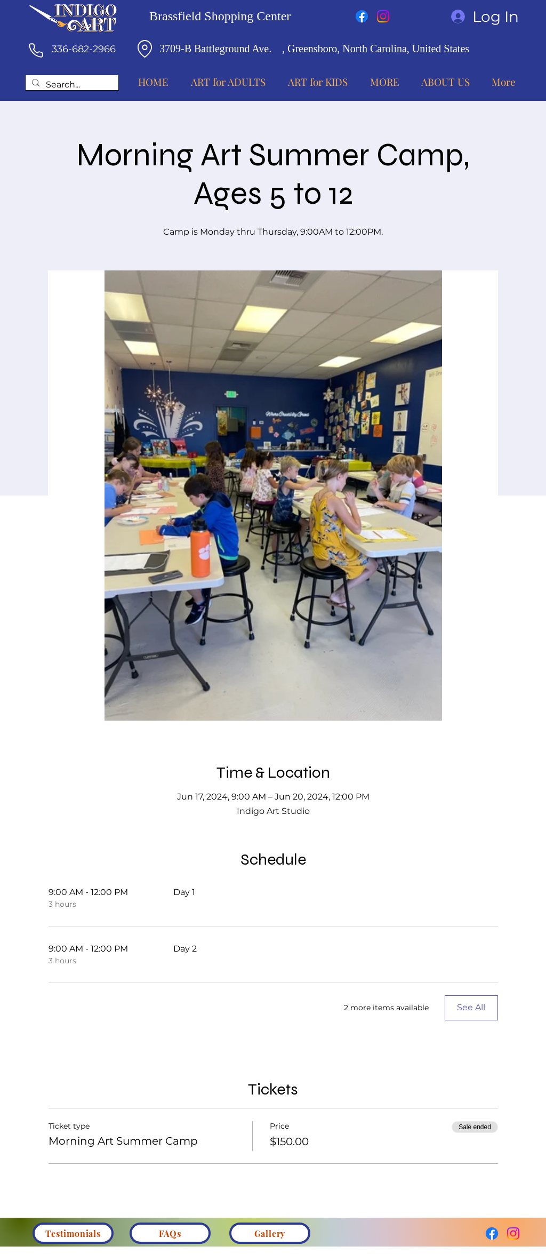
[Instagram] (383, 16)
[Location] (144, 48)
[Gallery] (269, 1233)
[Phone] (35, 50)
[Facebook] (362, 16)
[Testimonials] (73, 1233)
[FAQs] (170, 1233)
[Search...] (71, 85)
